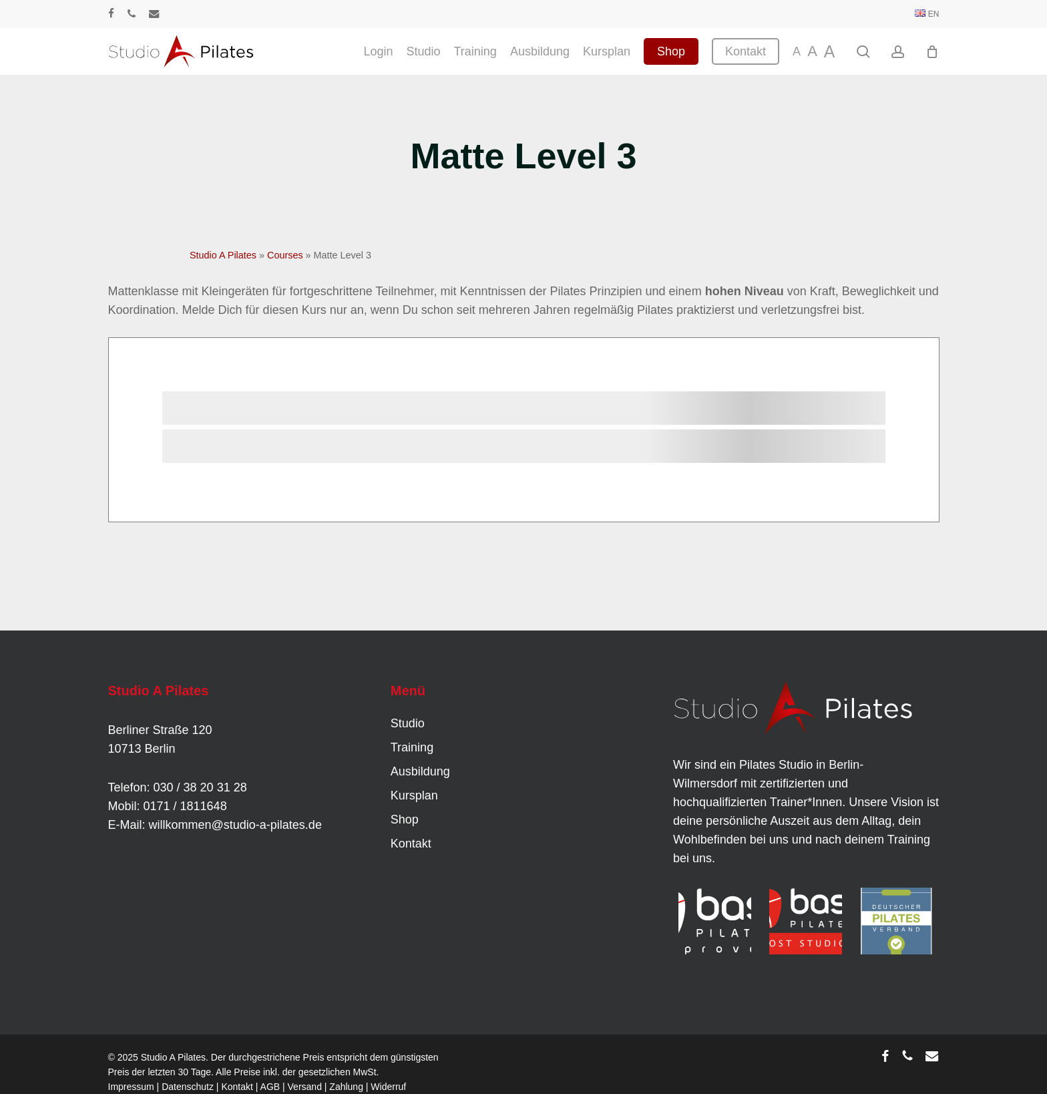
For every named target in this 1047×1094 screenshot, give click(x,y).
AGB (270, 1086)
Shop (405, 819)
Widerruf (388, 1086)
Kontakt (411, 843)
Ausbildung (420, 771)
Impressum (131, 1086)
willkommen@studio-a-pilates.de (235, 825)
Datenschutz (188, 1086)
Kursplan (414, 795)
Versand (305, 1086)
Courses (285, 255)
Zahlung (346, 1086)
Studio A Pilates (223, 255)
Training (412, 747)
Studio (408, 723)
